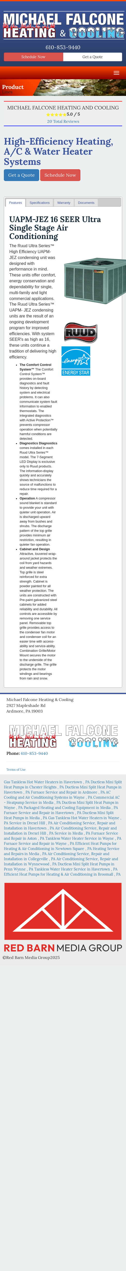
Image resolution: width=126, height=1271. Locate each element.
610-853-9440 (63, 47)
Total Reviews (63, 121)
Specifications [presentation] (40, 203)
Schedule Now (33, 57)
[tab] (16, 203)
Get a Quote (92, 57)
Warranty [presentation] (63, 203)
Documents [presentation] (86, 203)
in (47, 782)
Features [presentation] (15, 203)
